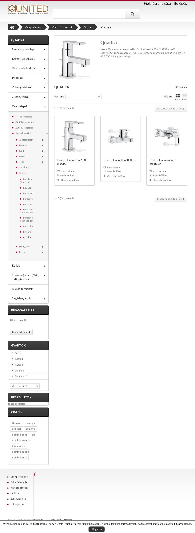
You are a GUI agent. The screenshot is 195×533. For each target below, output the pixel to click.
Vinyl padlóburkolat (24, 68)
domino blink (19, 434)
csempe (30, 423)
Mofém (22, 156)
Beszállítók (21, 397)
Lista (184, 96)
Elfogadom (96, 529)
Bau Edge (28, 188)
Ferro (22, 252)
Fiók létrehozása (157, 3)
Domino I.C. (21, 376)
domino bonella (21, 440)
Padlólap (17, 77)
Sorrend (59, 96)
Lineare (27, 232)
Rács (177, 96)
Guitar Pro (38, 520)
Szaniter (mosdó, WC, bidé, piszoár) (25, 277)
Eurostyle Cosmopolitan (26, 219)
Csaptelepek (20, 106)
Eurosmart (28, 193)
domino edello (20, 451)
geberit (16, 428)
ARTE (17, 352)
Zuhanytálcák (20, 96)
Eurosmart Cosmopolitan (27, 211)
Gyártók (18, 345)
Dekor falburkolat (23, 58)
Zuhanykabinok (21, 87)
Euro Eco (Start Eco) (26, 180)
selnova (30, 428)
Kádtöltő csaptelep (24, 122)
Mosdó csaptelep (23, 116)
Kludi (21, 151)
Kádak (16, 265)
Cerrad (18, 358)
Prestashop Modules (62, 520)
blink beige (18, 446)
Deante (23, 145)
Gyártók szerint (23, 133)
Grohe (22, 173)
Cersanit (19, 364)
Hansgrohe (24, 246)
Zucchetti (24, 167)
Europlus (27, 204)
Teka (21, 162)
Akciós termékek (22, 288)
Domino (19, 370)
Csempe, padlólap (23, 49)
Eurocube (28, 226)
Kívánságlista (22, 310)
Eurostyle (28, 199)
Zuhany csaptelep (24, 127)
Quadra (27, 237)
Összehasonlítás (70, 179)
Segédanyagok (21, 298)
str (33, 434)
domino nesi (19, 457)
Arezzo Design (26, 139)
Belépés (180, 3)
